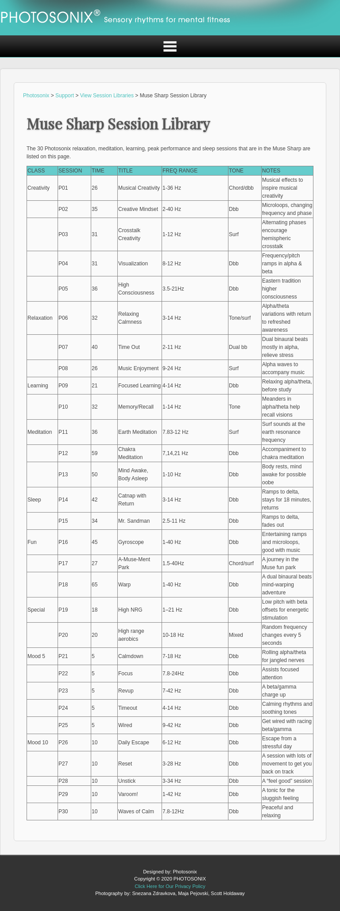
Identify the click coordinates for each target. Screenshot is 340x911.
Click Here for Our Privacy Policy (170, 886)
